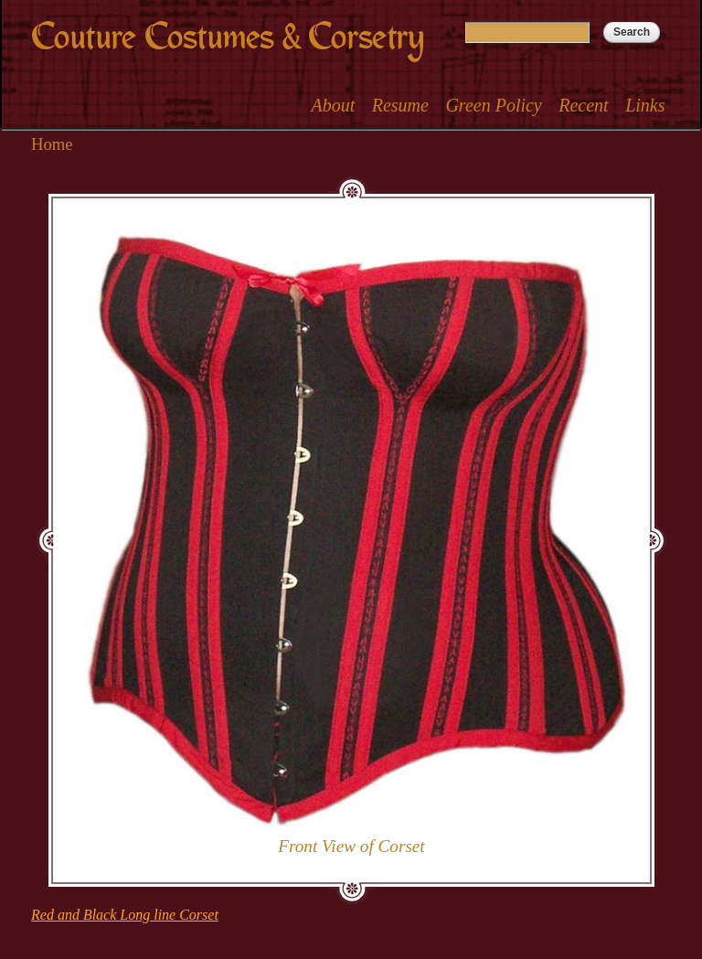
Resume (400, 105)
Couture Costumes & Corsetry (227, 37)
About (333, 105)
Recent (583, 105)
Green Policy (493, 105)
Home (52, 144)
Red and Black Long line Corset (124, 914)
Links (645, 105)
